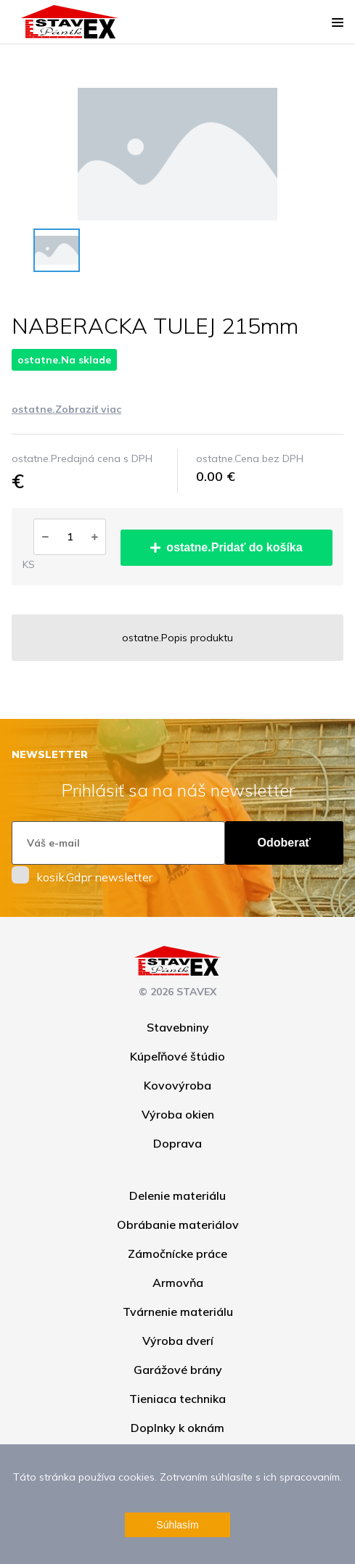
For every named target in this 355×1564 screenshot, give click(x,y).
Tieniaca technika (177, 1398)
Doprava (177, 1143)
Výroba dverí (177, 1340)
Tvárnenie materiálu (178, 1311)
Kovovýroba (177, 1085)
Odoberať (284, 842)
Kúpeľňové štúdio (177, 1056)
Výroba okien (178, 1114)
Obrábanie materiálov (178, 1224)
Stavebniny (178, 1027)
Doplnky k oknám (177, 1427)
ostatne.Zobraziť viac (66, 409)
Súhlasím (177, 1525)
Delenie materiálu (177, 1195)
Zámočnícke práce (177, 1253)
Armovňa (177, 1282)
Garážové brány (178, 1369)
